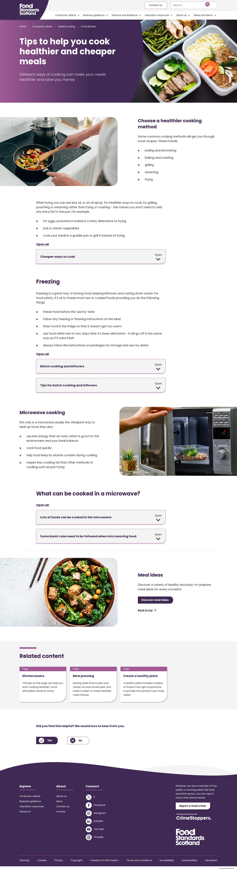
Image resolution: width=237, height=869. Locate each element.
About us (181, 15)
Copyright (77, 863)
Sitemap (24, 863)
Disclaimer (211, 863)
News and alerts (203, 15)
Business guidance (94, 15)
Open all (42, 244)
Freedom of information (104, 863)
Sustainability (189, 863)
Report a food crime (194, 808)
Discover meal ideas (157, 601)
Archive (60, 814)
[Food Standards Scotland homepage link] (29, 9)
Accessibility (166, 863)
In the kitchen (96, 26)
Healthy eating (72, 26)
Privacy (58, 863)
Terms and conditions (139, 863)
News (59, 803)
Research (25, 814)
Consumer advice (65, 15)
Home (23, 26)
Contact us (155, 5)
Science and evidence (125, 15)
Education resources (157, 15)
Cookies (42, 863)
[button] (147, 611)
